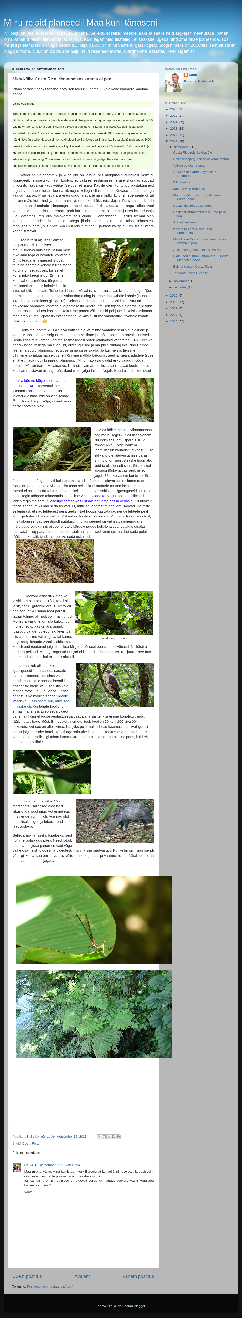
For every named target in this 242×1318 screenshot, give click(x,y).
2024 (174, 122)
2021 (174, 141)
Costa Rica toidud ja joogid (192, 205)
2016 (174, 321)
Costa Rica (30, 1143)
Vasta (28, 1192)
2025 (174, 115)
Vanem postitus (138, 1276)
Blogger (139, 1306)
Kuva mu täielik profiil (199, 81)
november (182, 281)
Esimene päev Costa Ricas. (193, 266)
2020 (174, 295)
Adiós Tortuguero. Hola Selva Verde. (199, 250)
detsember (182, 147)
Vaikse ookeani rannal (189, 165)
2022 (174, 135)
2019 (174, 302)
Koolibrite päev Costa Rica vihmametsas (192, 231)
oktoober (181, 287)
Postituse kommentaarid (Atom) (50, 1286)
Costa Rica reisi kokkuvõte (192, 152)
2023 (174, 128)
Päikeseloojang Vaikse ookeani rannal (201, 159)
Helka (28, 1165)
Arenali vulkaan (184, 222)
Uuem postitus (27, 1276)
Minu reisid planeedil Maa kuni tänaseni (81, 23)
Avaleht (82, 1276)
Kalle (193, 75)
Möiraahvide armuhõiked (191, 189)
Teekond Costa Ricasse (190, 273)
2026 (174, 109)
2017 (174, 315)
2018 (174, 308)
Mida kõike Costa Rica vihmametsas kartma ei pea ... (199, 241)
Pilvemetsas (182, 182)
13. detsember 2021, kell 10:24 (57, 1165)
